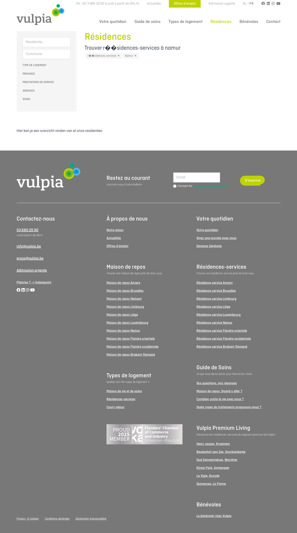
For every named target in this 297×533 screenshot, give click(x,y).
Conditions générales (57, 519)
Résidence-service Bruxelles (216, 291)
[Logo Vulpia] (41, 14)
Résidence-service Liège (213, 307)
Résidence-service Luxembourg (218, 315)
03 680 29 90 (27, 230)
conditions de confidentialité (210, 186)
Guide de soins (147, 22)
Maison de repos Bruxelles (125, 291)
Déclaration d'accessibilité (91, 519)
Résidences (220, 22)
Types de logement (185, 22)
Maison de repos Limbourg (125, 307)
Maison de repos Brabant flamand (131, 355)
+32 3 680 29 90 (92, 4)
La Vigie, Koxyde (207, 476)
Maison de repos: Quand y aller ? (219, 391)
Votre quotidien (113, 22)
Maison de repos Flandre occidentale (132, 347)
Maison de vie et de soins (124, 391)
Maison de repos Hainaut (124, 299)
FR (251, 4)
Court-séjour (116, 407)
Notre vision (115, 230)
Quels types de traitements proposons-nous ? (228, 407)
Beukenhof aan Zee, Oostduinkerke (220, 452)
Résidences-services (121, 399)
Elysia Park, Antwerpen (212, 468)
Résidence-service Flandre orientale (221, 331)
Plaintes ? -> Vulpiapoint (34, 282)
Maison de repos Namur (123, 331)
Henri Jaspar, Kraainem (213, 444)
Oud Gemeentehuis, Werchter (216, 460)
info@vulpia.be (29, 246)
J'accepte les (202, 186)
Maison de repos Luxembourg (127, 323)
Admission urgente (222, 4)
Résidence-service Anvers (214, 283)
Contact (273, 22)
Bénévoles (248, 22)
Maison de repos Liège (122, 315)
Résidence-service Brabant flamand (221, 347)
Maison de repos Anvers (123, 283)
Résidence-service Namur (214, 323)
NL (245, 4)
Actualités (154, 4)
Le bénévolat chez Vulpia (213, 516)
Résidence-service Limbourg (216, 299)
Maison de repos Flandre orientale (131, 339)
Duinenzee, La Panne (211, 484)
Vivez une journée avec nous (216, 238)
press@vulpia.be (30, 258)
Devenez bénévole (209, 246)
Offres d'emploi (185, 4)
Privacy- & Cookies (28, 519)
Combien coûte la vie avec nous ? (220, 399)
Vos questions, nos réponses (216, 383)
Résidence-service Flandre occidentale (223, 339)
